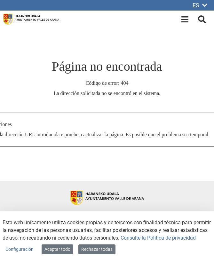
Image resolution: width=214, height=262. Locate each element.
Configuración (19, 249)
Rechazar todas (97, 249)
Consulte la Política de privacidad (158, 238)
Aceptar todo (57, 249)
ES (200, 5)
